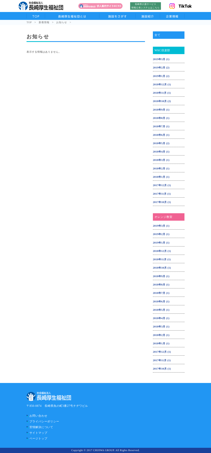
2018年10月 (160, 101)
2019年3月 (159, 59)
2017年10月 (160, 202)
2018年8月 (159, 118)
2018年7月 (159, 126)
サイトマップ (38, 432)
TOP (29, 22)
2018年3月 (159, 160)
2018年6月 (159, 135)
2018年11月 (160, 92)
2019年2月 (159, 67)
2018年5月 (159, 143)
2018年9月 (159, 109)
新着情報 (44, 22)
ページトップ (38, 438)
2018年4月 (159, 151)
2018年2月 (159, 168)
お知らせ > (63, 22)
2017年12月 (160, 185)
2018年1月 (159, 177)
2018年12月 (160, 84)
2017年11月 (160, 193)
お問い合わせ (38, 415)
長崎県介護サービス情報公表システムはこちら (145, 6)
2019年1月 (159, 76)
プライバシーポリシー (44, 421)
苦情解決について (41, 427)
